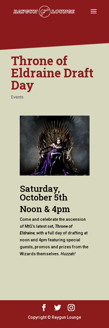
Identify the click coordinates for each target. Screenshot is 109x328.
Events (17, 97)
